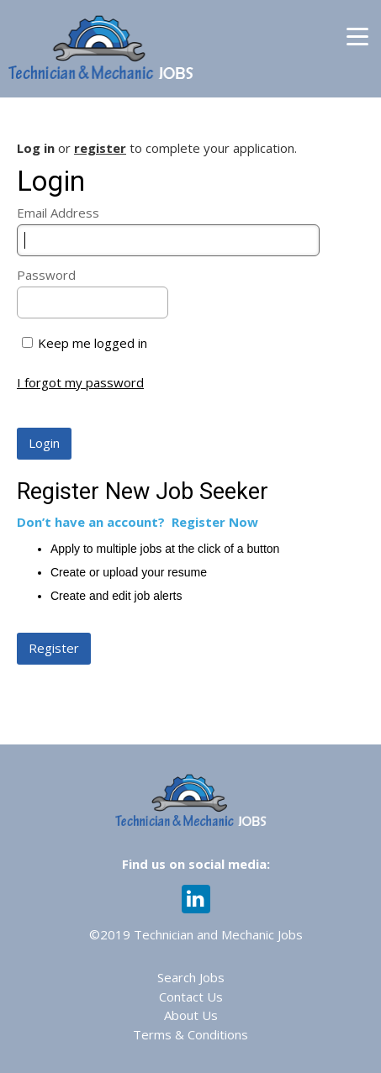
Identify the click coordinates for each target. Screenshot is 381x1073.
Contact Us (191, 996)
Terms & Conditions (190, 1034)
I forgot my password (80, 382)
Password (46, 274)
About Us (191, 1015)
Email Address (58, 212)
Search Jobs (191, 977)
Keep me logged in (92, 342)
